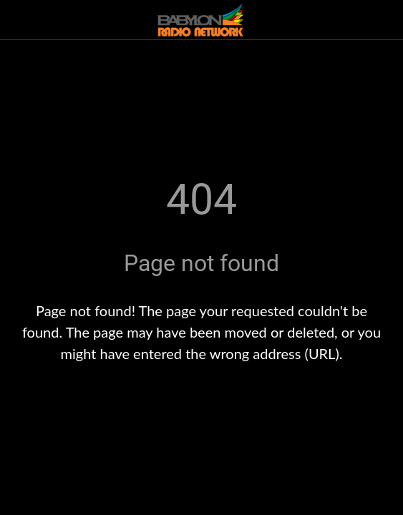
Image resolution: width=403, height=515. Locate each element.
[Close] (20, 20)
